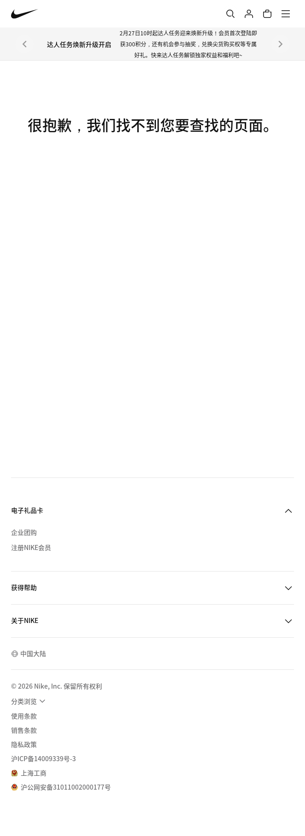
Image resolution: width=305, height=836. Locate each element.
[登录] (249, 14)
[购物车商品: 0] (267, 14)
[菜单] (285, 14)
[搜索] (230, 14)
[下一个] (280, 44)
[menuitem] (29, 701)
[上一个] (24, 44)
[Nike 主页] (24, 14)
